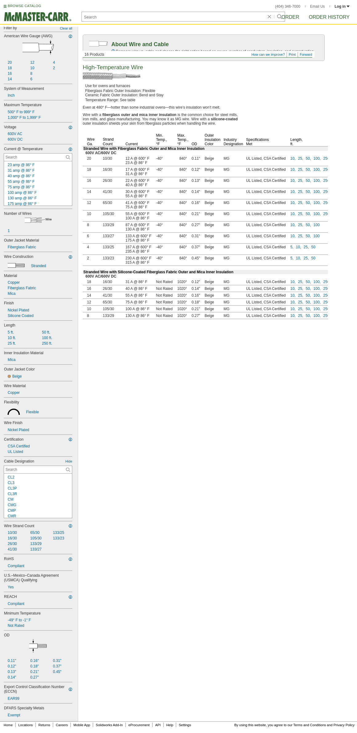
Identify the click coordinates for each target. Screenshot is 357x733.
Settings (185, 725)
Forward (306, 54)
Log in (342, 6)
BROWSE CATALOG (24, 6)
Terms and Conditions (309, 725)
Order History (329, 17)
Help (169, 725)
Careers (62, 725)
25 (300, 158)
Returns (44, 725)
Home (8, 725)
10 (292, 158)
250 (326, 158)
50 (308, 158)
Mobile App (81, 725)
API (158, 725)
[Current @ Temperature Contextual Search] (38, 157)
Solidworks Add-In (109, 725)
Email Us (317, 6)
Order (290, 17)
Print (292, 54)
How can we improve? (268, 54)
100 (316, 158)
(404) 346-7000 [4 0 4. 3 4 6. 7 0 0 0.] (287, 6)
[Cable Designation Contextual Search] (38, 470)
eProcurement (139, 725)
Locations (25, 725)
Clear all (66, 28)
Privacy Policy (344, 725)
